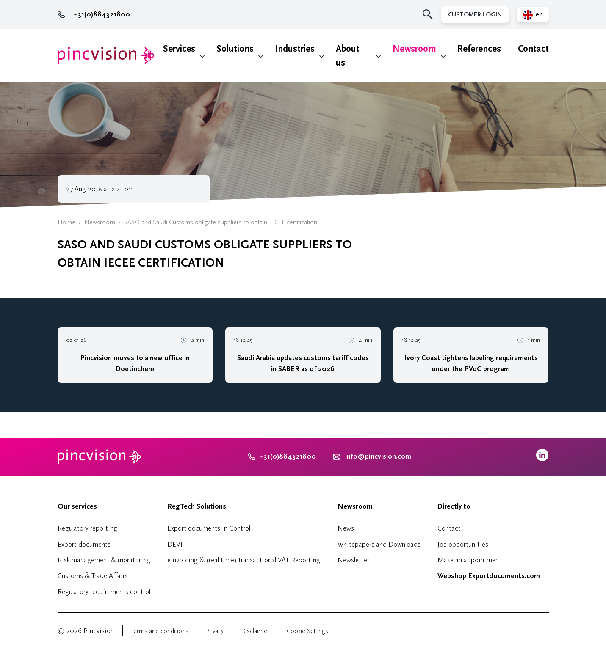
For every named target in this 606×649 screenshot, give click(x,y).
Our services (77, 506)
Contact (533, 49)
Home (66, 222)
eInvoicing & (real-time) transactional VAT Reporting (243, 560)
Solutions (235, 49)
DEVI (175, 544)
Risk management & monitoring (104, 560)
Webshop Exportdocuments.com (488, 576)
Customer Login (475, 14)
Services (179, 49)
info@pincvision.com (378, 456)
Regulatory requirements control (104, 592)
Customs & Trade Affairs (93, 576)
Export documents (84, 544)
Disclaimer (255, 631)
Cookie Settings (307, 631)
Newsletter (353, 560)
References (479, 49)
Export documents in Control (208, 528)
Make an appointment (469, 560)
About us (348, 56)
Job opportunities (462, 544)
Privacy (215, 631)
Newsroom (414, 49)
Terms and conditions (159, 631)
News (346, 528)
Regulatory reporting (87, 528)
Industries (295, 49)
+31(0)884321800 (94, 14)
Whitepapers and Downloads (379, 544)
